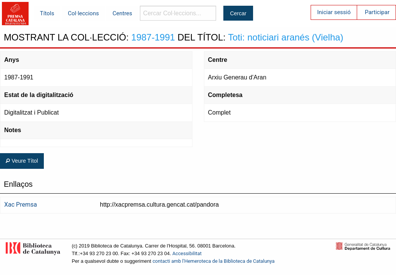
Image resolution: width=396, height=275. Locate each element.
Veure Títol (22, 161)
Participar (377, 12)
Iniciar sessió (334, 12)
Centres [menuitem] (122, 13)
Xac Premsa (20, 204)
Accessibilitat (187, 253)
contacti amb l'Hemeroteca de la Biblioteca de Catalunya (213, 261)
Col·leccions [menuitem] (83, 13)
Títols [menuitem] (47, 13)
